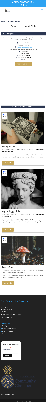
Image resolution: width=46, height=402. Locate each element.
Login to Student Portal (7, 394)
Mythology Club (11, 211)
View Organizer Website (24, 57)
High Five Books (40, 214)
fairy (37, 270)
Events (4, 334)
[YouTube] (26, 5)
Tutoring (4, 326)
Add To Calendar (23, 64)
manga (4, 152)
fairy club (40, 270)
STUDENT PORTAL (18, 1)
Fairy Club (7, 267)
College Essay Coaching (9, 328)
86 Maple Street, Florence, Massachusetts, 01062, (24, 49)
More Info (8, 162)
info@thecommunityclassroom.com (11, 314)
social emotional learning (18, 272)
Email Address (7, 349)
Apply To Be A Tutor (7, 317)
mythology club (6, 216)
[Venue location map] (23, 82)
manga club (9, 152)
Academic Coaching (7, 331)
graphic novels (40, 149)
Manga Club (8, 146)
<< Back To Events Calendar (10, 21)
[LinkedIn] (23, 5)
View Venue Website (24, 55)
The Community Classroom (24, 47)
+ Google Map (24, 51)
